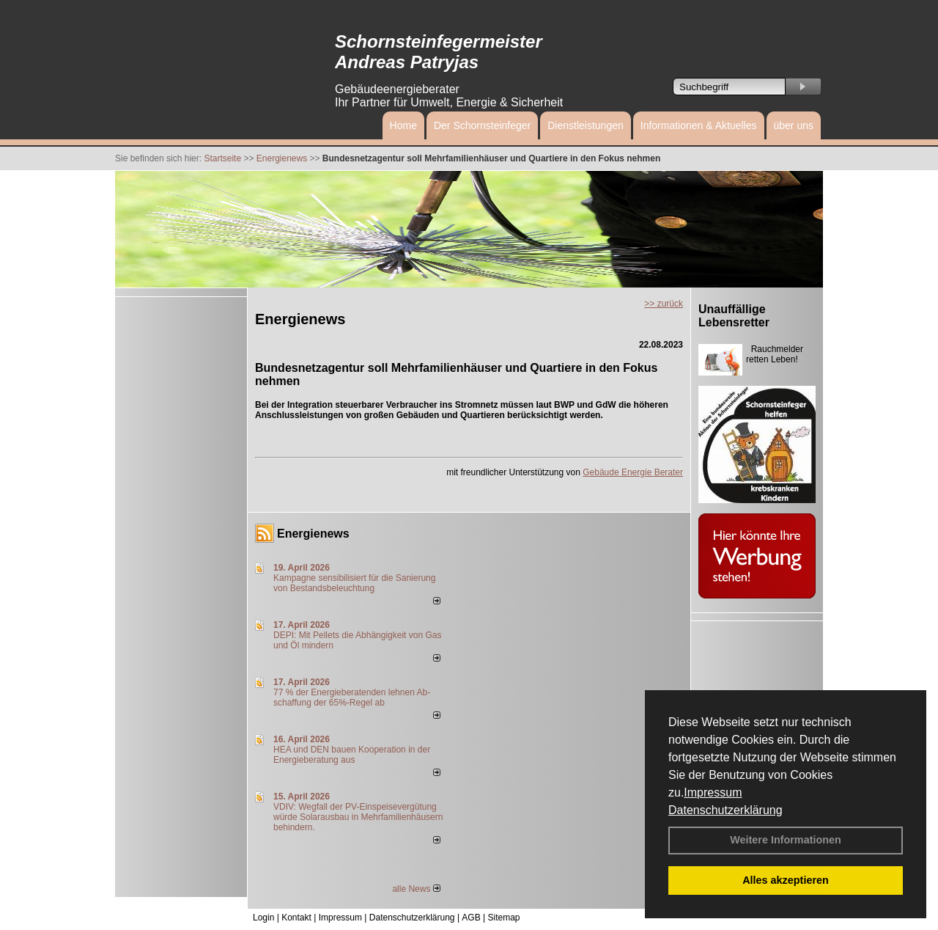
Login (263, 917)
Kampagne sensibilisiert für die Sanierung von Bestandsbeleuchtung (354, 583)
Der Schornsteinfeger (482, 125)
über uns (793, 125)
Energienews (313, 533)
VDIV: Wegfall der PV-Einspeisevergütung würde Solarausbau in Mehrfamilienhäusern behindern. (358, 817)
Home (403, 125)
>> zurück (663, 304)
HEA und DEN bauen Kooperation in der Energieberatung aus (351, 754)
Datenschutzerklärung (725, 810)
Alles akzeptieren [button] (785, 880)
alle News (416, 889)
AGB (471, 917)
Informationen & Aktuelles (698, 125)
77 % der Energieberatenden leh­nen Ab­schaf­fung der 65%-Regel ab (351, 697)
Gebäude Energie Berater (633, 472)
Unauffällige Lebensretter (733, 316)
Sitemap (503, 917)
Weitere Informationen (785, 840)
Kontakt (296, 917)
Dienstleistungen (585, 125)
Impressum (713, 792)
